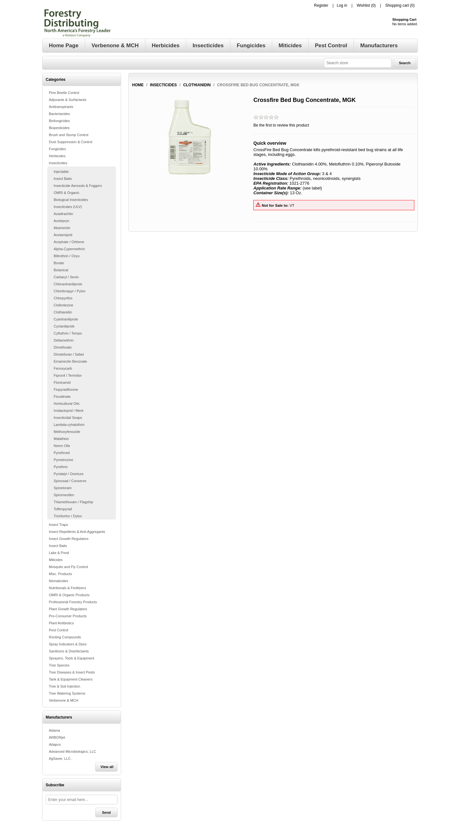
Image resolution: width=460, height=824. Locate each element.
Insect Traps (58, 525)
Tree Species (59, 665)
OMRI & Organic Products (69, 595)
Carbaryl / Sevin (66, 277)
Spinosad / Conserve (70, 481)
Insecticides (58, 163)
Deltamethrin (63, 340)
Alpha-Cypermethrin (69, 249)
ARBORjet (57, 737)
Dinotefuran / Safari (69, 354)
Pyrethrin (61, 467)
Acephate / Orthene (69, 242)
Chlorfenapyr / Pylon (70, 291)
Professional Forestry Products (73, 602)
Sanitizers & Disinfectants (69, 651)
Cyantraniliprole (66, 319)
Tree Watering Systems (67, 693)
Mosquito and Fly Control (68, 567)
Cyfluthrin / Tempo (68, 333)
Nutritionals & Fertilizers (67, 588)
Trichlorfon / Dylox (68, 516)
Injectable (61, 171)
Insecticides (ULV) (68, 207)
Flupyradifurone (66, 389)
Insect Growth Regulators (68, 539)
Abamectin (62, 228)
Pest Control (58, 630)
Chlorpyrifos (63, 298)
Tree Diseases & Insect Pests (72, 672)
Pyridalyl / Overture (69, 474)
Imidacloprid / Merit (68, 410)
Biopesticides (59, 128)
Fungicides (57, 149)
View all (107, 767)
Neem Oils (62, 446)
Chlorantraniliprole (68, 284)
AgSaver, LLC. (60, 758)
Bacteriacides (59, 114)
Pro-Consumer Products (68, 616)
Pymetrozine (63, 460)
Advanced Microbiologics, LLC (72, 751)
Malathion (61, 439)
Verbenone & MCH (63, 700)
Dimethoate (63, 347)
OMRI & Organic (67, 193)
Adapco (55, 744)
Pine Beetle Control (64, 93)
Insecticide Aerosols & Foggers (78, 186)
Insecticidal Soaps (68, 418)
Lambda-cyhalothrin (69, 425)
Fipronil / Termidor (68, 375)
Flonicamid (62, 382)
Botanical (61, 270)
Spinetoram (63, 488)
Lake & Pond (59, 553)
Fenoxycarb (63, 368)
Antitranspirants (61, 107)
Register (321, 5)
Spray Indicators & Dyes (68, 644)
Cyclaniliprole (64, 326)
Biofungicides (59, 121)
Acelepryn (61, 221)
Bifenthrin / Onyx (67, 256)
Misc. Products (60, 574)
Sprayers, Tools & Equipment (71, 658)
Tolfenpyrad (63, 509)
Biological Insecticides (71, 200)
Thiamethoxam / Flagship (73, 502)
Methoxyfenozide (67, 432)
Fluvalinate (62, 396)
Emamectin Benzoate (70, 361)
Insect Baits (63, 179)
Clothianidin (63, 312)
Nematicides (58, 581)
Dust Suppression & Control (70, 142)
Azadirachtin (63, 214)
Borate (59, 263)
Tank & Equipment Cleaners (70, 679)
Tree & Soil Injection (64, 686)
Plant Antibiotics (61, 623)
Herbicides (57, 156)
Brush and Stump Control (68, 135)
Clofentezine (63, 305)
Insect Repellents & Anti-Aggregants (77, 532)
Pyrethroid (62, 453)
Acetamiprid (63, 235)
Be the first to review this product (281, 125)
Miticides (56, 560)
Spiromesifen (64, 495)
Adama (54, 730)
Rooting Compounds (65, 637)
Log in (342, 5)
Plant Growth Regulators (68, 609)
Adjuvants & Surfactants (67, 100)
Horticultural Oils (67, 403)
